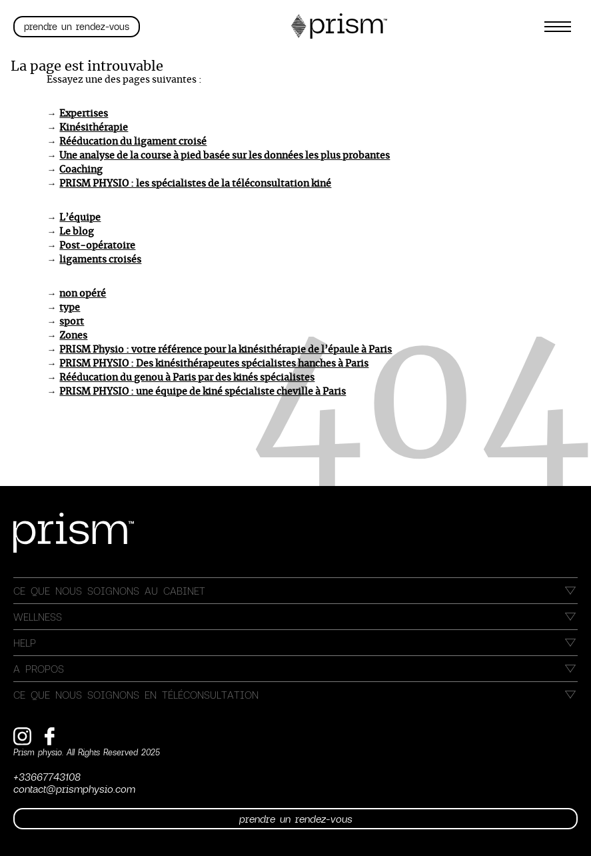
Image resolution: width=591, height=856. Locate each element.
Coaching (81, 170)
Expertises (83, 114)
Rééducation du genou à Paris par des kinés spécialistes (186, 378)
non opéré (82, 294)
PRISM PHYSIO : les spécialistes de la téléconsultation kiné (195, 184)
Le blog (76, 232)
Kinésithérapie (93, 128)
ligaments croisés (100, 260)
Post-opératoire (97, 246)
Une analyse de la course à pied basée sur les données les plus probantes (224, 156)
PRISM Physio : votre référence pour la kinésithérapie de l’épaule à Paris (225, 350)
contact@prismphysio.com (74, 789)
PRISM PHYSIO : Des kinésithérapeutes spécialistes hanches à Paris (213, 364)
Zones (73, 336)
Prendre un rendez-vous (76, 26)
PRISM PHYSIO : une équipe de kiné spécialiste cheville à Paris (202, 392)
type (69, 308)
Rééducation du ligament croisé (133, 142)
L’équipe (80, 218)
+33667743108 (47, 777)
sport (71, 322)
